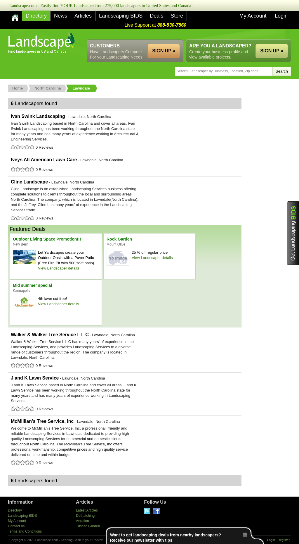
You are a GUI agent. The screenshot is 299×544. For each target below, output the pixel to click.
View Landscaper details (58, 268)
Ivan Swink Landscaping (124, 132)
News (60, 16)
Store (177, 16)
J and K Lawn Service (124, 394)
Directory (36, 16)
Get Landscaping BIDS (293, 233)
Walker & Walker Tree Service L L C (124, 350)
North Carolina (47, 88)
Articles (83, 16)
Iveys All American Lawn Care (124, 165)
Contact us (16, 526)
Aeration (82, 521)
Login (281, 16)
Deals (156, 16)
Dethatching (85, 516)
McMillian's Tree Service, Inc (124, 442)
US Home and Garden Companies (42, 43)
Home (17, 88)
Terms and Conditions (25, 531)
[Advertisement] (185, 34)
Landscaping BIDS (120, 16)
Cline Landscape (124, 200)
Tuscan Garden (88, 526)
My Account (252, 16)
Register (284, 540)
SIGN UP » (271, 50)
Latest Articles (87, 510)
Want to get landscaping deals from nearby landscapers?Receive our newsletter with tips (178, 537)
